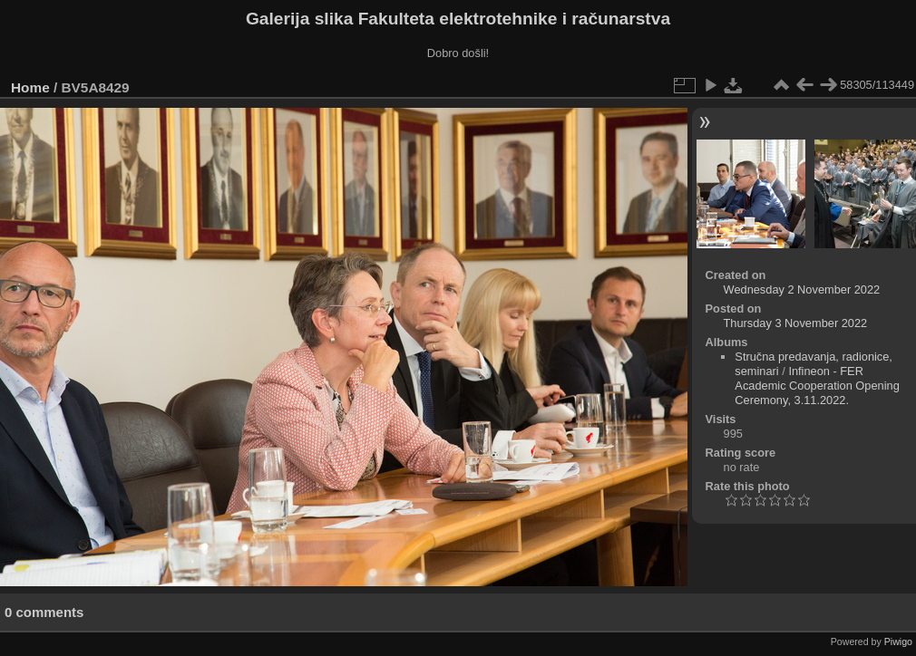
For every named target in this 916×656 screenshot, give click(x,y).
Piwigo (898, 641)
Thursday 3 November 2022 (796, 323)
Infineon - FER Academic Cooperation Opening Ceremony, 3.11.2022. (817, 385)
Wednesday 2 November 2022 (802, 289)
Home (30, 87)
